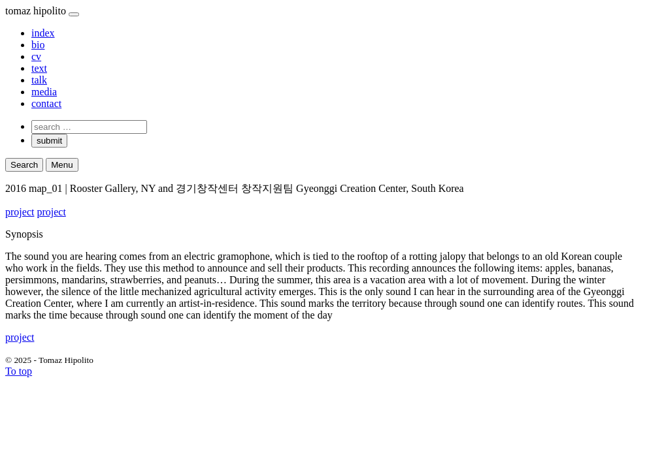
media (44, 91)
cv (36, 56)
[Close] (74, 14)
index (43, 33)
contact (46, 103)
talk (39, 80)
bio (37, 44)
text (39, 68)
